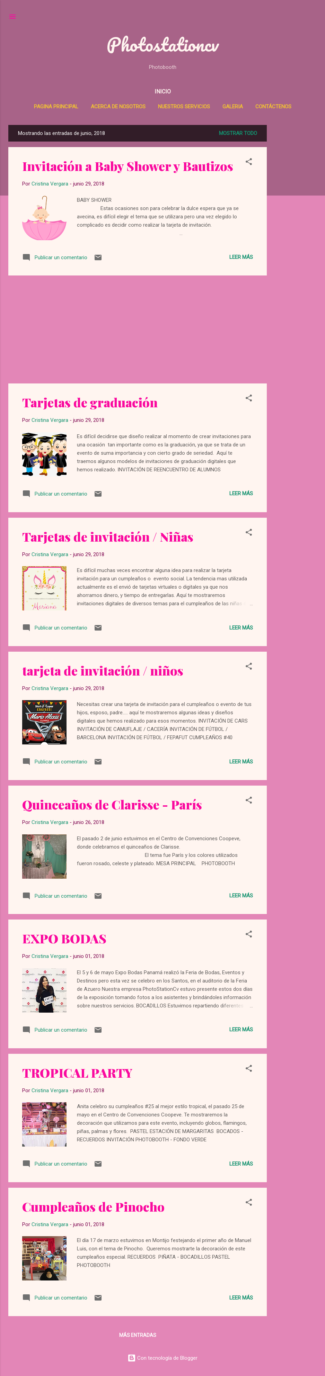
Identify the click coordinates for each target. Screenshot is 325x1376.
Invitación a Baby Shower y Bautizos (127, 165)
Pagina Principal (56, 106)
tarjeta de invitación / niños (102, 670)
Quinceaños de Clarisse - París (112, 804)
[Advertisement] (298, 229)
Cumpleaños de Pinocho (93, 1206)
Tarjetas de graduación (90, 402)
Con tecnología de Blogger (162, 1358)
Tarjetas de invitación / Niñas (107, 536)
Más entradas (137, 1335)
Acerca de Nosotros (118, 106)
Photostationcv (163, 44)
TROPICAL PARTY (77, 1072)
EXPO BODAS (64, 938)
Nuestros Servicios (184, 106)
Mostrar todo (238, 133)
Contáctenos (273, 106)
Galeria (232, 106)
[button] (249, 162)
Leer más (241, 257)
